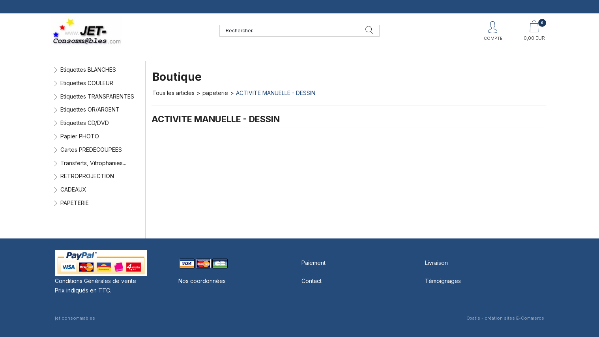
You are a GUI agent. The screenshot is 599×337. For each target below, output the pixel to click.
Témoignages (443, 280)
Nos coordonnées (202, 280)
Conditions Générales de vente (95, 280)
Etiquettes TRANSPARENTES (97, 96)
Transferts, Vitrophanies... (93, 163)
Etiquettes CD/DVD (84, 122)
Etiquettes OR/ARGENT (90, 109)
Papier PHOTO (79, 136)
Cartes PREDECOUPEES (91, 149)
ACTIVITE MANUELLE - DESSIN (275, 92)
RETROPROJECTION (87, 176)
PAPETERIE (74, 202)
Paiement (313, 262)
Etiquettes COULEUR (86, 83)
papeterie (215, 92)
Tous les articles (173, 92)
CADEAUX (73, 189)
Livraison (436, 262)
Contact (311, 280)
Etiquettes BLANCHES (88, 69)
